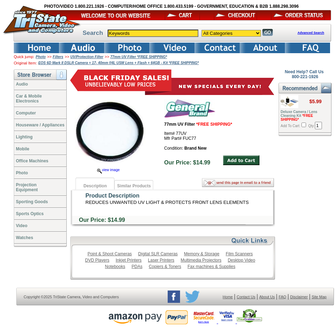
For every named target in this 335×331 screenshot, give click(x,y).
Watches (24, 237)
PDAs (137, 266)
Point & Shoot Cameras (110, 253)
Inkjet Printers (129, 260)
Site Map (319, 297)
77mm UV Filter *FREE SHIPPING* (138, 57)
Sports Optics (30, 213)
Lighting (24, 137)
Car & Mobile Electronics (29, 99)
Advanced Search (311, 33)
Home (228, 297)
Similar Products (134, 185)
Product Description (112, 196)
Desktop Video (241, 260)
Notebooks (115, 266)
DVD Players (97, 260)
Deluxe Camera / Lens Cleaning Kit (299, 115)
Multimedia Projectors (201, 260)
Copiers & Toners (165, 266)
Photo (41, 57)
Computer (26, 113)
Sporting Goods (32, 201)
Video (21, 225)
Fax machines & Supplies (211, 266)
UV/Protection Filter (86, 57)
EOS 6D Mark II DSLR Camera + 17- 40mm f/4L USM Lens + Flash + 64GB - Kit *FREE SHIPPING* (118, 63)
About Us (267, 297)
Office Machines (32, 160)
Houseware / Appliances (40, 125)
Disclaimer (299, 297)
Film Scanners (239, 253)
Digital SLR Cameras (158, 253)
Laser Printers (161, 260)
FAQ (282, 297)
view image (108, 170)
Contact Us (246, 297)
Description (95, 185)
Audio (22, 84)
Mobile (22, 148)
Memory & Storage (201, 253)
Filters (58, 57)
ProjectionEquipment (27, 187)
